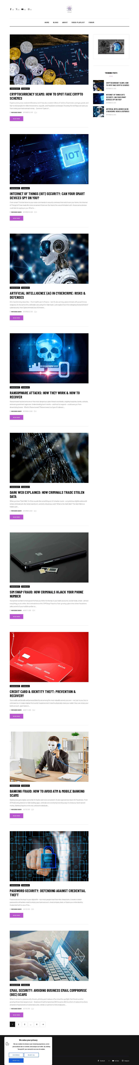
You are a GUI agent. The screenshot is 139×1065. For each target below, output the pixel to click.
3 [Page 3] (25, 1023)
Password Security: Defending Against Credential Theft (48, 892)
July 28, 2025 (26, 809)
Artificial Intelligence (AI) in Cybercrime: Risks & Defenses (47, 295)
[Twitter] (18, 9)
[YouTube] (23, 9)
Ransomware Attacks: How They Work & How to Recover (45, 394)
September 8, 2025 (27, 411)
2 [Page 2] (19, 1023)
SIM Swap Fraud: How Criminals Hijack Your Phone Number (46, 594)
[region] (28, 1051)
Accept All (16, 1060)
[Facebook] (12, 9)
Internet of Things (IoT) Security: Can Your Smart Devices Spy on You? (47, 195)
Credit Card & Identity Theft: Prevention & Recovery (43, 693)
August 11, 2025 (27, 610)
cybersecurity (16, 89)
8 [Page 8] (37, 1023)
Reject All (31, 1055)
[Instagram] (30, 9)
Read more (16, 118)
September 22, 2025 (28, 212)
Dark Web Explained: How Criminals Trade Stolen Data (47, 494)
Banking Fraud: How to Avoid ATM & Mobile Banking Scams (47, 793)
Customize (16, 1055)
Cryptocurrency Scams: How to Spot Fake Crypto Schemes (46, 96)
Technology (28, 89)
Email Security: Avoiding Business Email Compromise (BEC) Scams (48, 992)
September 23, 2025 (28, 112)
